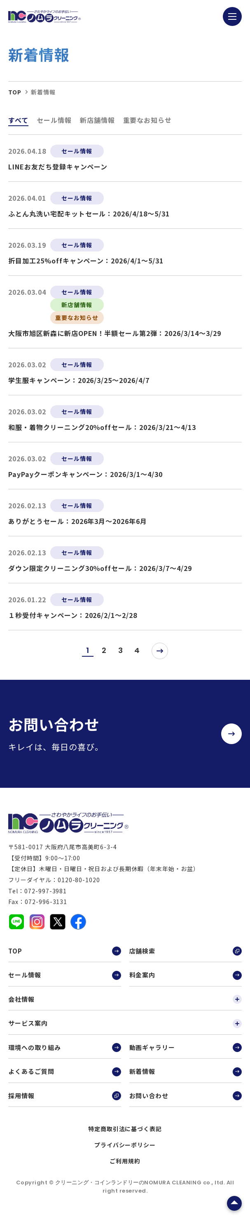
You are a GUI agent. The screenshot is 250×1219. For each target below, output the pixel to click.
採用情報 (64, 1095)
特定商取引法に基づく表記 (125, 1129)
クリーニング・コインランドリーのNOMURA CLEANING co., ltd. (141, 1182)
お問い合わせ (185, 1095)
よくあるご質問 (64, 1071)
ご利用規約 (125, 1161)
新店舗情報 (97, 120)
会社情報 (125, 999)
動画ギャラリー (185, 1047)
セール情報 (54, 120)
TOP (64, 951)
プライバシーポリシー (125, 1145)
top (14, 92)
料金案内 (185, 974)
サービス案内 (125, 1023)
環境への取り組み (64, 1047)
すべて (18, 120)
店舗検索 (185, 951)
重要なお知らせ (147, 120)
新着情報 (185, 1071)
